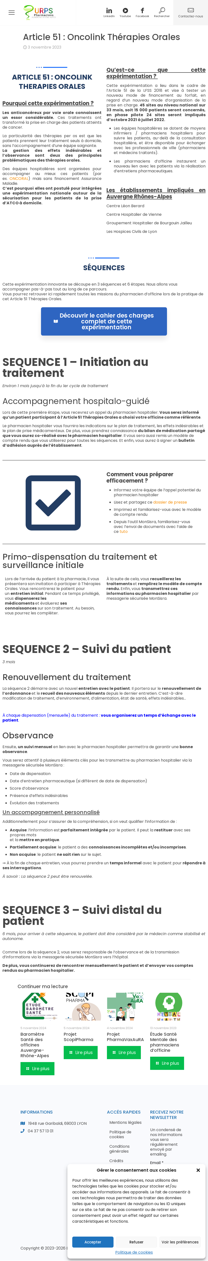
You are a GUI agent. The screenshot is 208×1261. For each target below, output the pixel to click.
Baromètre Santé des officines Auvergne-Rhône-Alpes (35, 1045)
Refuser (136, 1242)
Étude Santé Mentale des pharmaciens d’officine (164, 1043)
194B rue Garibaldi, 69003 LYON (57, 1124)
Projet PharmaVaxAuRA (125, 1037)
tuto (124, 532)
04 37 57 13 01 (40, 1131)
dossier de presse (170, 503)
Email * (157, 1163)
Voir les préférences (180, 1242)
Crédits (116, 1161)
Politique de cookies (134, 1252)
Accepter (92, 1242)
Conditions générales (119, 1149)
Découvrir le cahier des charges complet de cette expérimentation (104, 300)
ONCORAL (19, 180)
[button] (198, 1170)
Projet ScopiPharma (78, 1037)
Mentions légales (125, 1123)
